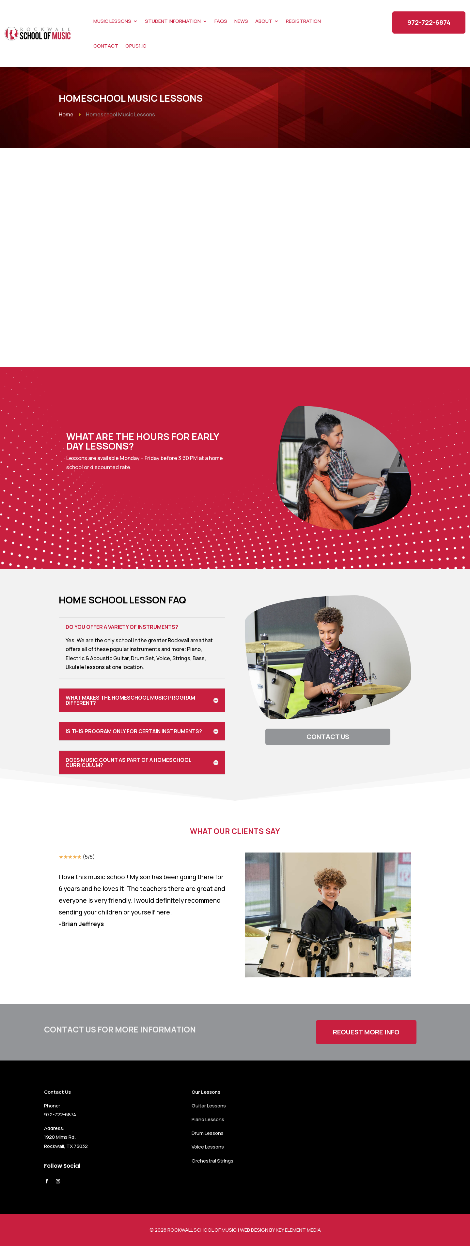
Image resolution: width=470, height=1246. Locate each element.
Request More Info (366, 1032)
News (241, 21)
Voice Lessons (208, 1146)
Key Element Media (298, 1229)
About (263, 21)
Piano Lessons (208, 1119)
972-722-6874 (428, 22)
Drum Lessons (208, 1133)
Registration (303, 21)
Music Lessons (112, 21)
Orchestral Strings (212, 1160)
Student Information (173, 21)
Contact (105, 45)
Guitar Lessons (209, 1105)
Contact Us (327, 736)
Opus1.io (136, 45)
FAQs (220, 21)
